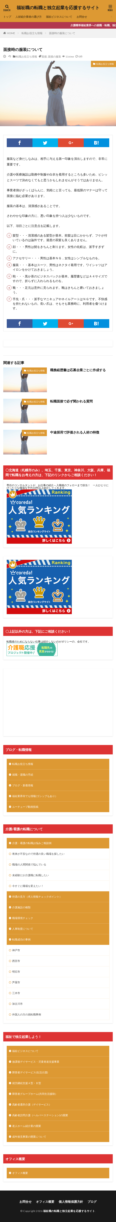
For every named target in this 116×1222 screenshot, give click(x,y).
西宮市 (16, 961)
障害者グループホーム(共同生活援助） (35, 1093)
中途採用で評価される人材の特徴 (74, 432)
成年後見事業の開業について (29, 1136)
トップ (7, 16)
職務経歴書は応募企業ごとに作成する (78, 370)
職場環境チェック (22, 918)
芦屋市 (16, 982)
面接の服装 (54, 56)
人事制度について (22, 928)
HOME (11, 33)
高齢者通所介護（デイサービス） (31, 1104)
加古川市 (17, 1003)
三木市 (16, 993)
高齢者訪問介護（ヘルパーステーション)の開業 (40, 1115)
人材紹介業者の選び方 (28, 16)
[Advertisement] (58, 702)
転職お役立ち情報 (32, 33)
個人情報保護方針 (71, 1201)
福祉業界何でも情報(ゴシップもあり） (35, 796)
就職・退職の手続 (22, 774)
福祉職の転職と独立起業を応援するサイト (58, 7)
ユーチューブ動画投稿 (25, 806)
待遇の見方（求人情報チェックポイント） (37, 896)
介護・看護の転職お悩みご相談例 (31, 843)
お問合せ (82, 16)
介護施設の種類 (21, 907)
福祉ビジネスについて (59, 16)
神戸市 (16, 950)
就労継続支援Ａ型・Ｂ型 (26, 1083)
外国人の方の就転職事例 (26, 1014)
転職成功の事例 (21, 939)
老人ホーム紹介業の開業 (26, 1126)
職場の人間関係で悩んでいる (29, 864)
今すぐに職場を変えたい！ (28, 886)
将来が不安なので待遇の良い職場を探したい (38, 853)
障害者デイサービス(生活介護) (30, 1072)
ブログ (92, 1201)
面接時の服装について (62, 33)
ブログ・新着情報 (22, 785)
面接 (44, 56)
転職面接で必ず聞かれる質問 (71, 401)
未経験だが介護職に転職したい (30, 875)
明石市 (16, 971)
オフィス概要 (20, 1173)
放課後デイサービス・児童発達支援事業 (35, 1061)
